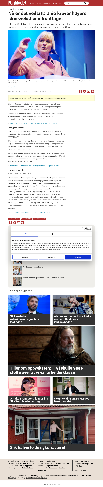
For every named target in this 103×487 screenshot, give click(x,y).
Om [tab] (78, 234)
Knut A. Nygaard (25, 466)
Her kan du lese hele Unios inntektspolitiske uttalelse (29, 212)
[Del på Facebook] (80, 91)
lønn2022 (36, 219)
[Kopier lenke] (92, 91)
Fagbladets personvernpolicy (35, 478)
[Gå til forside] (17, 3)
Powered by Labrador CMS (52, 484)
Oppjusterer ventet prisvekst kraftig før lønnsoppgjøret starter (34, 166)
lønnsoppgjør (26, 219)
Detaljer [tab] (51, 234)
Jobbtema (46, 3)
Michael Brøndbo (27, 463)
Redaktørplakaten (57, 475)
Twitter (62, 468)
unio (10, 219)
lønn (43, 219)
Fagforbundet (49, 461)
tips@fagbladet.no (61, 463)
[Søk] (85, 3)
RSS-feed (82, 470)
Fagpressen (31, 475)
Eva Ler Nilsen (28, 461)
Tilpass (51, 257)
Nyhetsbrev (57, 3)
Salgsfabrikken (52, 466)
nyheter (17, 219)
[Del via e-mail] (88, 91)
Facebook (53, 468)
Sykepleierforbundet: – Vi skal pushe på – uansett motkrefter (33, 123)
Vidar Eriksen (27, 468)
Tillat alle (78, 257)
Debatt (39, 3)
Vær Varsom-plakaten (75, 475)
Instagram (42, 470)
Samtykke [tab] (24, 234)
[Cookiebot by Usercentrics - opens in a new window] (83, 228)
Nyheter (32, 3)
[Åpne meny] (92, 3)
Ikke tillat (25, 257)
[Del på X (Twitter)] (84, 91)
